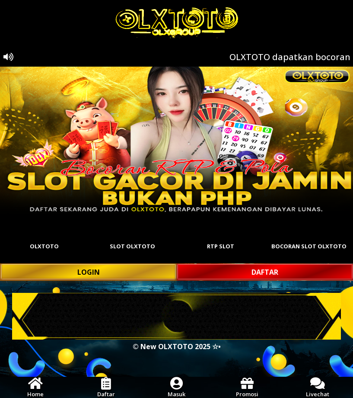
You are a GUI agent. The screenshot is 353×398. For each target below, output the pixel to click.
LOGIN (88, 272)
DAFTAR (264, 272)
